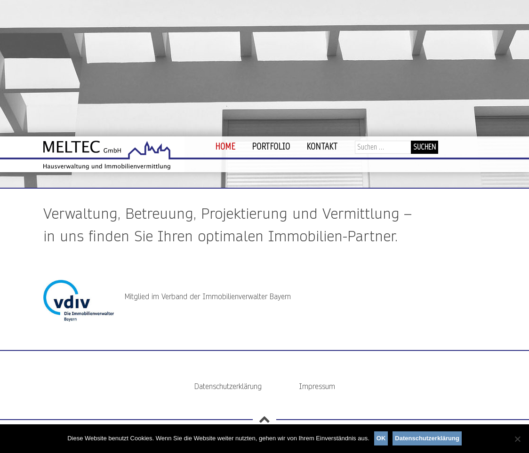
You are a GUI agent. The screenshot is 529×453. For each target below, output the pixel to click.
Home (225, 146)
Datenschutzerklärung (228, 386)
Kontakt (321, 146)
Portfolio (271, 146)
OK (381, 438)
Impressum (317, 386)
